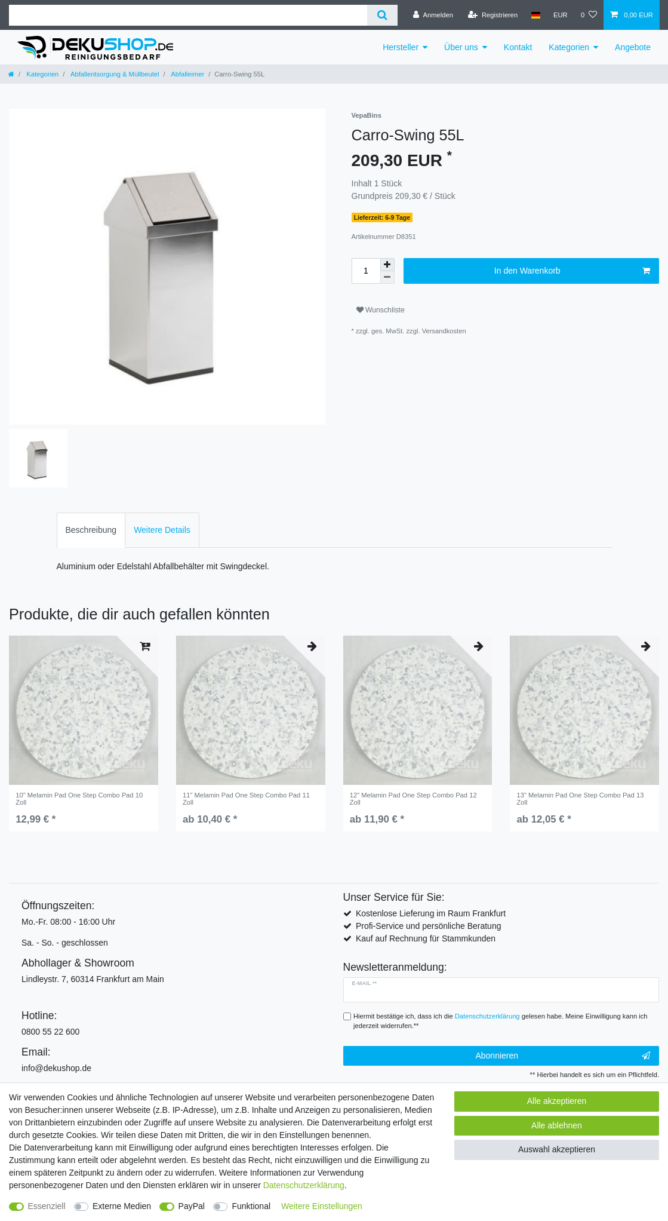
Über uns (461, 47)
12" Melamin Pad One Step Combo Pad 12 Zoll (413, 798)
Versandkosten (444, 331)
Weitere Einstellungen (321, 1206)
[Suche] (382, 15)
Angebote (633, 47)
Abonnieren (562, 1056)
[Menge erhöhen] (387, 264)
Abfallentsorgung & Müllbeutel (114, 74)
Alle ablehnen (556, 1125)
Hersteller (400, 47)
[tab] (91, 530)
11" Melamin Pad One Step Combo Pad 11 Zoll (246, 798)
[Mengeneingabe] (366, 271)
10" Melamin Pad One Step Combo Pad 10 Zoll (79, 798)
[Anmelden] (433, 15)
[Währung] (560, 15)
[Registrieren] (492, 15)
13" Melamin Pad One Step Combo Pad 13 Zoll (580, 798)
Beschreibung (91, 530)
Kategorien (569, 47)
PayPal (191, 1206)
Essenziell (47, 1206)
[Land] (535, 15)
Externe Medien (122, 1206)
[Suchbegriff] (188, 15)
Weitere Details (162, 530)
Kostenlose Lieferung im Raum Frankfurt (431, 913)
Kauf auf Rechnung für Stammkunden (425, 938)
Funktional (251, 1206)
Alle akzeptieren (557, 1101)
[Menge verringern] (387, 277)
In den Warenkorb (572, 271)
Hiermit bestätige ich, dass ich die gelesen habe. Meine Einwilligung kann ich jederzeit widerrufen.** (500, 1021)
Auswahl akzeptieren (556, 1149)
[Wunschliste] (589, 15)
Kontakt (518, 47)
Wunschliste (380, 310)
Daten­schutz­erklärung (303, 1185)
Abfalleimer (187, 74)
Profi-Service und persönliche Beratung (428, 926)
